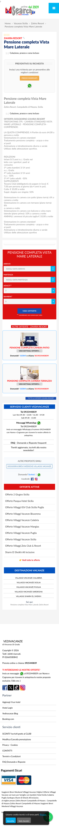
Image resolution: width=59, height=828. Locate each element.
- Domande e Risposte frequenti (28, 442)
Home (8, 23)
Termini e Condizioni (11, 756)
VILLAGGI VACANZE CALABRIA (28, 578)
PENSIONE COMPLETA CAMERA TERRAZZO (29, 380)
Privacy (43, 814)
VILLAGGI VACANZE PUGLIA (28, 587)
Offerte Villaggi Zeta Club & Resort (23, 545)
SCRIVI (23, 355)
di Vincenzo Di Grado (11, 644)
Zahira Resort (37, 23)
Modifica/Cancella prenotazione (16, 739)
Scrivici (31, 474)
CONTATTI (7, 750)
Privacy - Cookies (10, 745)
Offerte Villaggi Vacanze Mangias (22, 526)
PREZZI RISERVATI (29, 78)
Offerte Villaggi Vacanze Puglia (21, 532)
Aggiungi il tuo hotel (11, 702)
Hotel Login (7, 708)
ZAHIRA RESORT (14, 38)
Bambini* (8, 296)
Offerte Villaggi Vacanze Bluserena (23, 513)
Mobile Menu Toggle (54, 8)
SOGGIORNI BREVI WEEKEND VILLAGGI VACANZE (29, 466)
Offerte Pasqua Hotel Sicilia (19, 500)
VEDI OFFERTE (29, 311)
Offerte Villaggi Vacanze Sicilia (20, 539)
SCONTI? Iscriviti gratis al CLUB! (16, 733)
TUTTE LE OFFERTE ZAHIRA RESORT (41, 398)
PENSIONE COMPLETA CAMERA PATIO (29, 347)
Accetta (10, 821)
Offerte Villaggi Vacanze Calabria (22, 520)
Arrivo (7, 264)
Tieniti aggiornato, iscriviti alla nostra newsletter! (28, 449)
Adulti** (8, 286)
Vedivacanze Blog (10, 713)
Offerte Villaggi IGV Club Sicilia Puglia (24, 507)
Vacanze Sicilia (21, 23)
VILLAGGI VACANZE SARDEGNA (28, 591)
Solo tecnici (24, 821)
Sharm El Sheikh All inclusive (19, 552)
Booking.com (8, 719)
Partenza (8, 275)
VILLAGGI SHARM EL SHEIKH (28, 596)
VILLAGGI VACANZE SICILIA (29, 582)
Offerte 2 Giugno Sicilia (17, 494)
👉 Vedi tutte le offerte (29, 560)
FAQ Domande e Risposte (13, 762)
